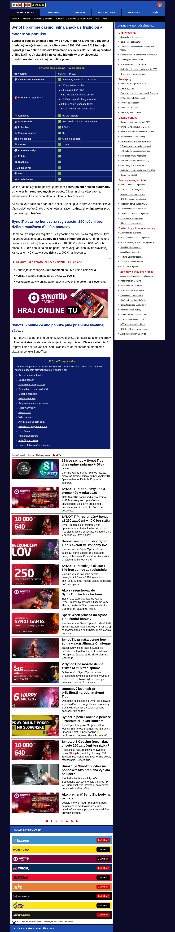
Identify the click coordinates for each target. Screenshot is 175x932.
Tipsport (26, 19)
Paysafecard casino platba (131, 396)
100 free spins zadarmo (130, 203)
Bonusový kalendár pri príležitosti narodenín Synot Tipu (83, 692)
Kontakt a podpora (28, 435)
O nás (12, 927)
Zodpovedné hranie (88, 920)
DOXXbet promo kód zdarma (132, 425)
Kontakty (22, 927)
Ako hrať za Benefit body (31, 421)
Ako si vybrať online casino (131, 160)
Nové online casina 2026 (130, 143)
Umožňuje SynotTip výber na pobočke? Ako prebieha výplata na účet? (86, 770)
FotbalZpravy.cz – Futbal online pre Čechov (81, 880)
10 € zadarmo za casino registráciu (135, 252)
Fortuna (15, 19)
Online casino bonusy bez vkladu (134, 228)
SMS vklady (24, 412)
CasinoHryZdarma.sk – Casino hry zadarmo (33, 875)
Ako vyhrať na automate (130, 333)
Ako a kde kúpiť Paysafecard (132, 391)
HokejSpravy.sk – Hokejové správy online (32, 900)
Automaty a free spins (129, 208)
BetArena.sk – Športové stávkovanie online (33, 895)
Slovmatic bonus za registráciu (133, 309)
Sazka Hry (60, 19)
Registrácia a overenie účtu (33, 403)
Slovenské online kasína (130, 138)
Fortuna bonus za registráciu (132, 285)
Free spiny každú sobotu (130, 213)
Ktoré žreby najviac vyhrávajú (133, 401)
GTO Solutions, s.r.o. (136, 927)
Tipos (105, 19)
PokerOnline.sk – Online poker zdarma (31, 870)
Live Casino (24, 431)
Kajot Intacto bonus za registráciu (134, 314)
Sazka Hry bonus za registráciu (133, 305)
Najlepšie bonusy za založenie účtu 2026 (137, 271)
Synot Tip (37, 19)
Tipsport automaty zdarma (131, 362)
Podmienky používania (59, 927)
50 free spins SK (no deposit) (132, 199)
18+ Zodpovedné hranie (111, 927)
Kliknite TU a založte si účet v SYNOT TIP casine (49, 262)
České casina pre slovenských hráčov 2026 (139, 155)
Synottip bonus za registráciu (132, 295)
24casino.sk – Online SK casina (28, 890)
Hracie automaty (27, 398)
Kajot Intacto (86, 19)
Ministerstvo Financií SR (37, 920)
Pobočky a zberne (28, 440)
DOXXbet (48, 19)
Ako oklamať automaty (130, 353)
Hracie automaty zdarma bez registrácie (137, 343)
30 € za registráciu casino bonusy (134, 261)
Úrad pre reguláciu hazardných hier (63, 920)
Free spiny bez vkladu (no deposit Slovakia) (139, 194)
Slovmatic (72, 19)
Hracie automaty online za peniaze (135, 338)
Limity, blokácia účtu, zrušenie (34, 445)
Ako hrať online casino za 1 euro (134, 415)
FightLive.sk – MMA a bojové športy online (80, 870)
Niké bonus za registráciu (131, 324)
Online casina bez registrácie (132, 175)
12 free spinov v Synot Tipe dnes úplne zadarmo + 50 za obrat (83, 464)
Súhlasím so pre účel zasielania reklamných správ (53, 849)
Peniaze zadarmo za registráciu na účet (137, 232)
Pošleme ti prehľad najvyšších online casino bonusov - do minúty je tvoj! (59, 836)
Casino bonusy (26, 379)
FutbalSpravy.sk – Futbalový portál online (80, 875)
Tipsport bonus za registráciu (132, 290)
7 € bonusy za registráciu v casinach (135, 247)
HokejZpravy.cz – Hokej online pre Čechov (80, 900)
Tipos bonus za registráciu (131, 319)
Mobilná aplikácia (27, 393)
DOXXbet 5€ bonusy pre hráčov (134, 430)
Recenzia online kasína (30, 375)
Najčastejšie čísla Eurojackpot (133, 406)
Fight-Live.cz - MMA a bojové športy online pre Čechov (85, 895)
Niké (97, 19)
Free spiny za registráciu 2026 (133, 184)
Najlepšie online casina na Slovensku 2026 (138, 170)
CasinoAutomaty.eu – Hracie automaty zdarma (34, 885)
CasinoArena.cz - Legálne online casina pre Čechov (84, 885)
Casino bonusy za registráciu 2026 (135, 223)
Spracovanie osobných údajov (85, 927)
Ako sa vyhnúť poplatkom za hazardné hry (138, 377)
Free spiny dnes (127, 189)
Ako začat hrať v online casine (133, 165)
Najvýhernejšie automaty (130, 348)
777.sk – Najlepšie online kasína (28, 880)
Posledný (77, 821)
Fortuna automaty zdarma (131, 358)
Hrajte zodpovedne (81, 906)
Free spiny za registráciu (31, 384)
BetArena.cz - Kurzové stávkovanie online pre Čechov (85, 890)
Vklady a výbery (26, 407)
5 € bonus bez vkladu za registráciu (135, 242)
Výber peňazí (25, 417)
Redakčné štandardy (38, 927)
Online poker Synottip (129, 367)
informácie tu (56, 910)
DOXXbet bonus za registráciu (133, 300)
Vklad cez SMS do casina (131, 386)
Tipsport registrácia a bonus (132, 420)
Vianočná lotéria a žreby (130, 410)
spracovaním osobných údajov (43, 849)
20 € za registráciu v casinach (133, 256)
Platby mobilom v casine (130, 382)
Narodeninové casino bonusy (132, 237)
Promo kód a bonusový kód (33, 389)
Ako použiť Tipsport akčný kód (133, 435)
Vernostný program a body (32, 426)
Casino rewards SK (128, 276)
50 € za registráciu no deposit (133, 266)
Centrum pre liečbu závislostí (109, 920)
